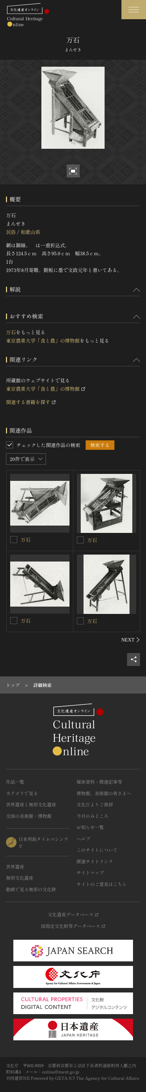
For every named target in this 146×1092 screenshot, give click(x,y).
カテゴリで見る (22, 793)
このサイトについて (97, 850)
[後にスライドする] (130, 639)
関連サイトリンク (95, 861)
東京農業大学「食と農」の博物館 (43, 340)
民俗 (11, 231)
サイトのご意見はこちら (102, 884)
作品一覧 (15, 781)
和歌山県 (30, 231)
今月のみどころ (92, 816)
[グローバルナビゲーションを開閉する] (133, 9)
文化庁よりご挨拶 (95, 804)
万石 (11, 332)
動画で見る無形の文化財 (31, 889)
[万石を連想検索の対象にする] (13, 539)
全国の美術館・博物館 (29, 816)
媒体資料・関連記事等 (99, 781)
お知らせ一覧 (90, 827)
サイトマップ (90, 872)
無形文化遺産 (19, 877)
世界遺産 (15, 866)
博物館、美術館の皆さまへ (104, 793)
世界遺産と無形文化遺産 (31, 804)
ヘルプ (83, 838)
